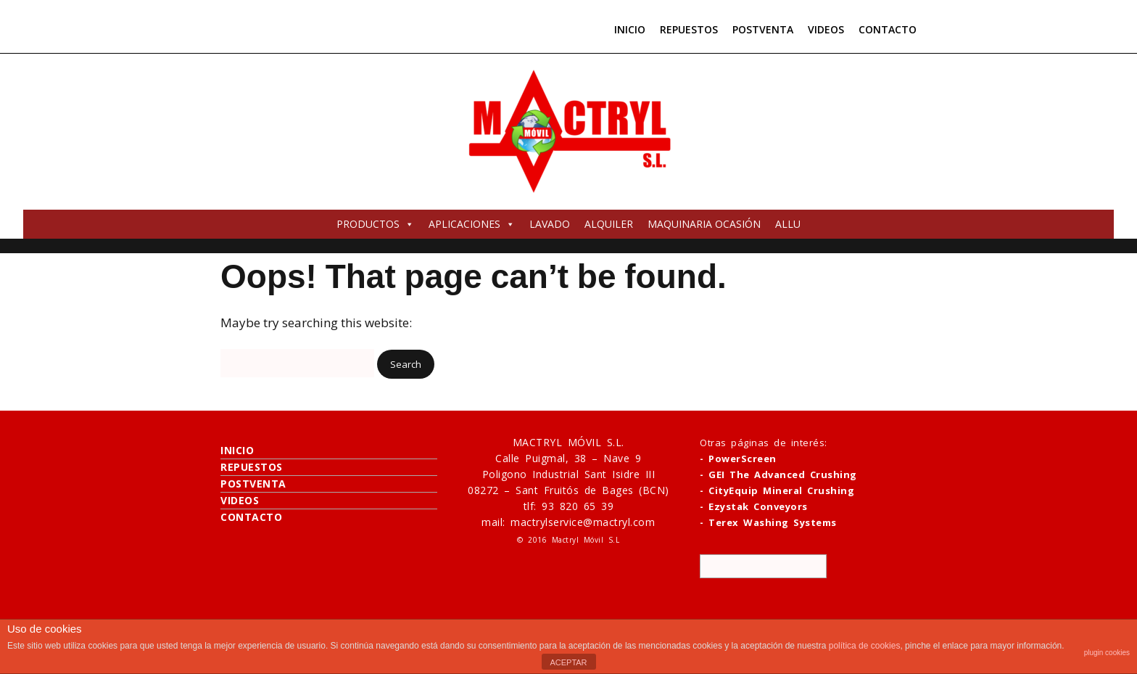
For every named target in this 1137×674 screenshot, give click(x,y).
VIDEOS (826, 29)
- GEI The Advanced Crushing (778, 474)
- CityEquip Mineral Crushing (777, 490)
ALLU (788, 224)
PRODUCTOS (375, 224)
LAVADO (549, 224)
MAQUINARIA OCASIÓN (704, 224)
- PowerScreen (738, 458)
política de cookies (865, 646)
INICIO (629, 29)
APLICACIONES (472, 224)
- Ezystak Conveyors (754, 506)
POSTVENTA (762, 29)
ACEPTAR (568, 662)
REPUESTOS (689, 29)
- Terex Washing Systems (768, 522)
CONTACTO (888, 29)
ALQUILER (608, 224)
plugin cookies (1107, 653)
